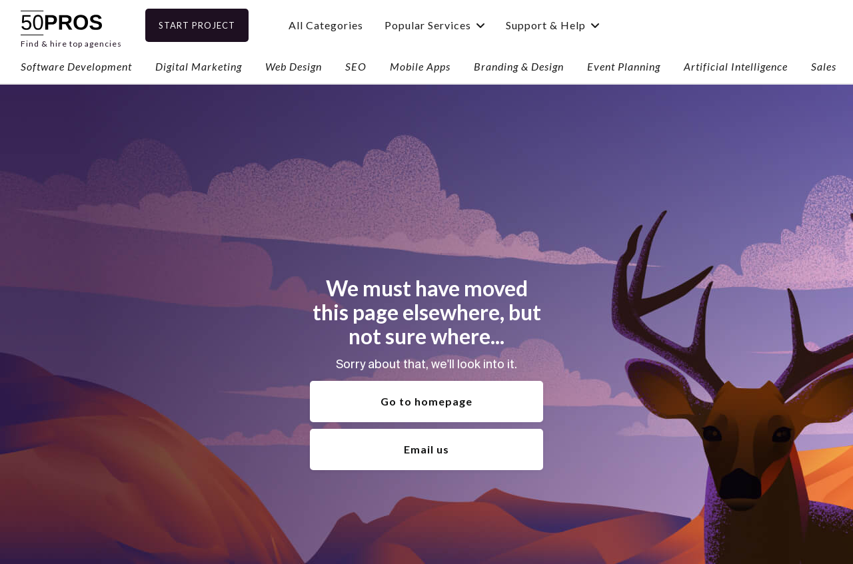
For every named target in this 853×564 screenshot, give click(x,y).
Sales (823, 66)
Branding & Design (519, 66)
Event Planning (623, 66)
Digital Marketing (198, 66)
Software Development (76, 66)
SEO (356, 66)
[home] (71, 25)
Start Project (218, 25)
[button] (456, 25)
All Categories (347, 25)
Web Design (293, 66)
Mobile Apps (420, 66)
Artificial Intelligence (736, 66)
